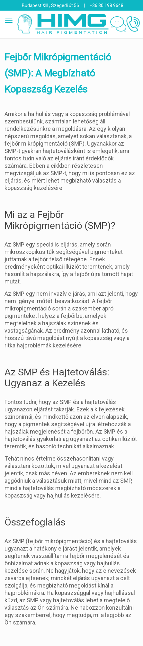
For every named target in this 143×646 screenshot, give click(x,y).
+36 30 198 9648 (106, 5)
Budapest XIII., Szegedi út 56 (50, 5)
